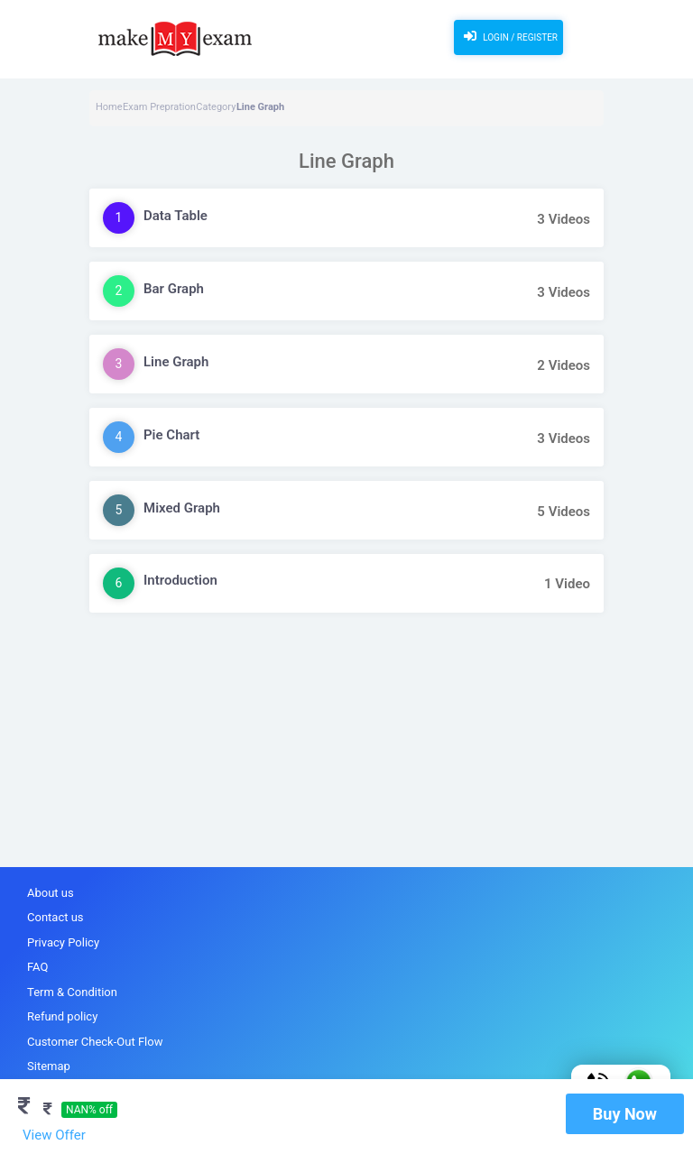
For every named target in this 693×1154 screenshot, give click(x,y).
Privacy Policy (63, 942)
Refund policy (62, 1016)
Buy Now (625, 1113)
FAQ (37, 967)
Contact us (55, 917)
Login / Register (508, 36)
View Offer (54, 1135)
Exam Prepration (159, 107)
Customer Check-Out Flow (94, 1041)
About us (50, 893)
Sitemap (48, 1066)
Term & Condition (72, 992)
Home (109, 107)
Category (216, 107)
